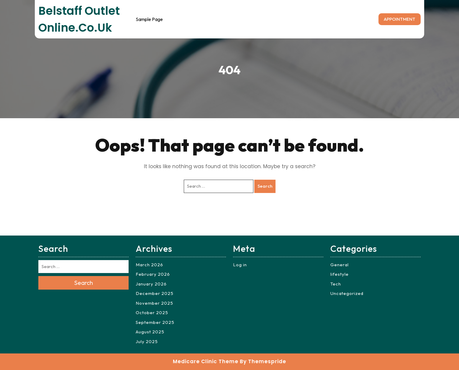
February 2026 (153, 274)
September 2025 (155, 322)
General (339, 264)
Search (265, 186)
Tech (335, 284)
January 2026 (151, 284)
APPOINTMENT (399, 19)
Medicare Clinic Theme (205, 361)
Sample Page (149, 19)
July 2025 (147, 341)
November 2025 (154, 303)
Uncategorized (346, 293)
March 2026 (149, 264)
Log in (240, 264)
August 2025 (150, 332)
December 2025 (154, 293)
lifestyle (339, 274)
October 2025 (152, 312)
